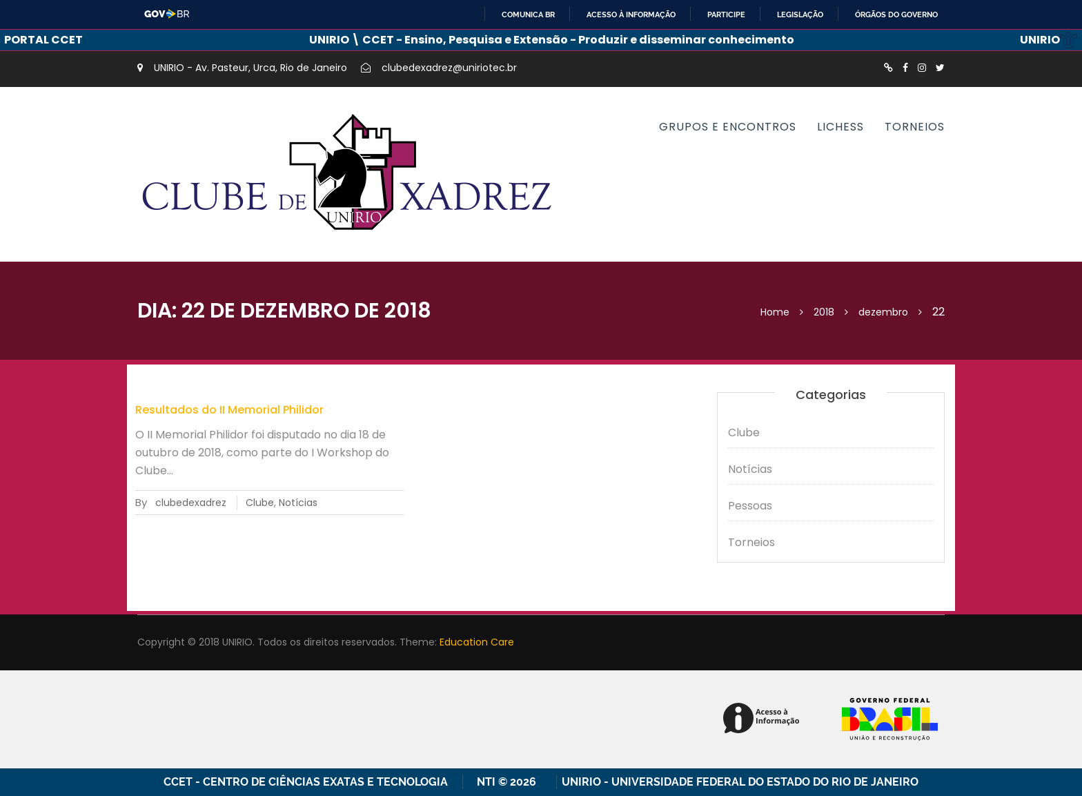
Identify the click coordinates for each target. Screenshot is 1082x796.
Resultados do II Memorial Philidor (229, 410)
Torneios (915, 127)
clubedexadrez (190, 502)
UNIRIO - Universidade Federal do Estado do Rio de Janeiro (740, 781)
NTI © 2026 (509, 781)
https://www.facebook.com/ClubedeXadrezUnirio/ (905, 67)
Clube (260, 502)
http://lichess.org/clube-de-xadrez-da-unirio (888, 67)
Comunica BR (528, 14)
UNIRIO (1048, 39)
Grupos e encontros (727, 127)
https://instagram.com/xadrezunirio (922, 67)
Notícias (298, 502)
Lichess (840, 127)
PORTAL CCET (43, 40)
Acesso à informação (631, 14)
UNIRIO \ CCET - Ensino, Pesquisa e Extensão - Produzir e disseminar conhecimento (551, 40)
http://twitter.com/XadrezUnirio (940, 67)
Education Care (477, 642)
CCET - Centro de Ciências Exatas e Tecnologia (306, 781)
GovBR (167, 14)
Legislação (800, 14)
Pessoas (750, 506)
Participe (726, 14)
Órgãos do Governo (896, 14)
